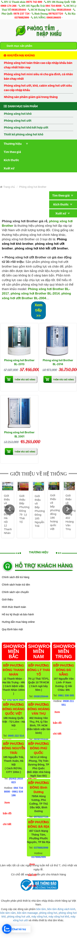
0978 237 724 (22, 13)
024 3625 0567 (15, 700)
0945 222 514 (16, 735)
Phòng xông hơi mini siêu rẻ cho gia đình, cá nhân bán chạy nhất (38, 76)
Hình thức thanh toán (14, 606)
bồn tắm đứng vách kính (61, 909)
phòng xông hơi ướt (18, 916)
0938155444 (18, 9)
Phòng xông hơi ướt (17, 120)
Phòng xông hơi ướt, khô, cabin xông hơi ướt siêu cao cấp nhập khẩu (38, 88)
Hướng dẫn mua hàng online (18, 621)
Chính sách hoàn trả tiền (16, 584)
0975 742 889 (34, 1)
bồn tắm (41, 909)
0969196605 (54, 17)
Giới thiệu (7, 599)
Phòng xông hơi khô (18, 114)
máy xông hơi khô (58, 916)
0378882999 (21, 17)
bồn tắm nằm (8, 912)
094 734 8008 (53, 5)
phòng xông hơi (48, 912)
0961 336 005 (66, 695)
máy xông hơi (39, 916)
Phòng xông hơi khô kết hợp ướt (26, 127)
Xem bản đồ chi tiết (7, 813)
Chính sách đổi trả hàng (15, 577)
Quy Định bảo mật (12, 629)
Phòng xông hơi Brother (32, 186)
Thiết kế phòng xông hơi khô (23, 134)
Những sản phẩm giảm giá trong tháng (31, 97)
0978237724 (55, 13)
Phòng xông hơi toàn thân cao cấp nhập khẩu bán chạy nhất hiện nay (38, 65)
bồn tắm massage (27, 912)
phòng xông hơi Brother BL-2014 (35, 293)
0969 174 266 (9, 5)
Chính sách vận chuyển (15, 592)
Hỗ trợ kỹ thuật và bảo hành (18, 614)
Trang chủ (7, 186)
